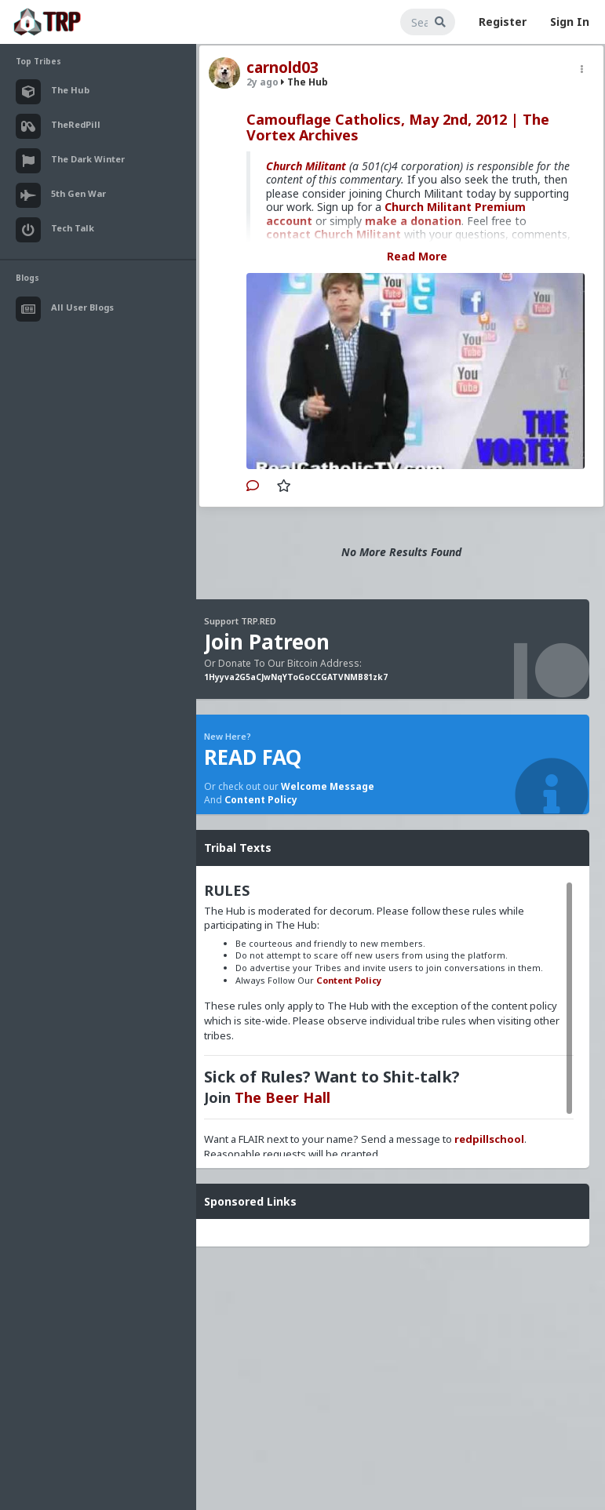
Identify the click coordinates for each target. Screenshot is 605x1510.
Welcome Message (327, 786)
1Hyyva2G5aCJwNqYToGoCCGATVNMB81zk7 (296, 676)
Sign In (569, 21)
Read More (417, 256)
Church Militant (306, 165)
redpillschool (489, 1139)
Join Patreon (267, 642)
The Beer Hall (282, 1097)
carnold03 (282, 67)
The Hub (304, 82)
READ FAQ (252, 757)
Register (503, 21)
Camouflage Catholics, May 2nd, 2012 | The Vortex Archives (397, 127)
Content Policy (260, 799)
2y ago (262, 82)
